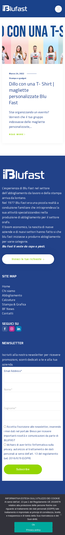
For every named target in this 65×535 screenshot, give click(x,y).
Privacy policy (33, 530)
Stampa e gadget (17, 78)
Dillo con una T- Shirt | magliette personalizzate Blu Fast (31, 93)
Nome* (8, 389)
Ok (33, 524)
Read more (17, 134)
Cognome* (10, 408)
